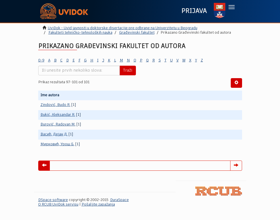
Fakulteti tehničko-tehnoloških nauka (80, 33)
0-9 (41, 60)
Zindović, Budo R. (55, 105)
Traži (127, 70)
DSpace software (53, 200)
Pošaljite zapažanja (98, 204)
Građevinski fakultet (137, 33)
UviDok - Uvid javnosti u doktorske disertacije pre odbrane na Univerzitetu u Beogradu (122, 28)
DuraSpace (119, 200)
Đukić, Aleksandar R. (57, 115)
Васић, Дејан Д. (54, 134)
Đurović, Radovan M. (58, 124)
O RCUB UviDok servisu (58, 204)
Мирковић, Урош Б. (57, 144)
